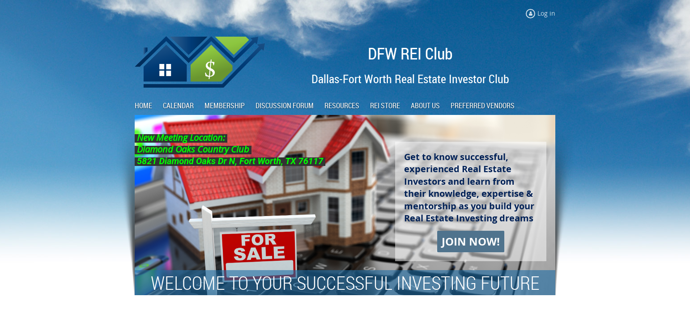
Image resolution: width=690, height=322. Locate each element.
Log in (546, 13)
